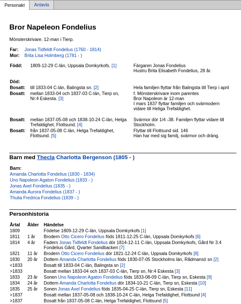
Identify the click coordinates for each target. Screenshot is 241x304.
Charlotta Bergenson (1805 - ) (86, 157)
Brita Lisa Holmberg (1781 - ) (53, 55)
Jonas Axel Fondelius (79, 288)
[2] (96, 87)
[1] (114, 65)
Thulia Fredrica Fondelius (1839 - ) (44, 197)
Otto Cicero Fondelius (82, 236)
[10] (202, 282)
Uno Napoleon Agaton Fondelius (90, 277)
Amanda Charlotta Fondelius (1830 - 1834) (52, 173)
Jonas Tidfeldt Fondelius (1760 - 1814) (62, 49)
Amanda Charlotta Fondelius (87, 259)
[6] (198, 236)
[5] (53, 135)
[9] (209, 277)
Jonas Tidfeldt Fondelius (83, 242)
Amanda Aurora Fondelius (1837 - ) (45, 191)
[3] (61, 98)
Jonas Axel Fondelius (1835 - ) (40, 185)
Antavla (41, 5)
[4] (79, 124)
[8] (195, 253)
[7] (121, 247)
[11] (188, 288)
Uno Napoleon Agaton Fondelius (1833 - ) (51, 179)
